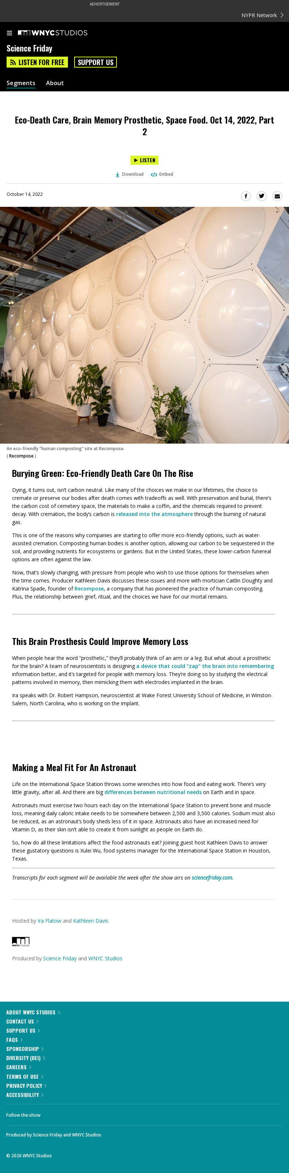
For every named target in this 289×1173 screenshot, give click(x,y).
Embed (161, 174)
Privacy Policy (26, 1085)
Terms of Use (24, 1076)
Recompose (21, 456)
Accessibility (24, 1094)
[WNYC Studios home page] (62, 33)
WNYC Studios (105, 958)
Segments (21, 83)
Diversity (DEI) (25, 1058)
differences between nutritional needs (153, 792)
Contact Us (22, 1021)
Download (130, 174)
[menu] (9, 33)
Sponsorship (24, 1048)
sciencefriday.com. (212, 877)
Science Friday (60, 958)
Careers (18, 1067)
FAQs (14, 1039)
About (55, 83)
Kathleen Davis (91, 920)
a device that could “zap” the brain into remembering (205, 666)
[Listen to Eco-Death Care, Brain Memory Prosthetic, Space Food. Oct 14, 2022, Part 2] (144, 160)
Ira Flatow (49, 920)
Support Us (95, 62)
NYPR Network (263, 15)
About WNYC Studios (33, 1012)
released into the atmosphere (154, 513)
